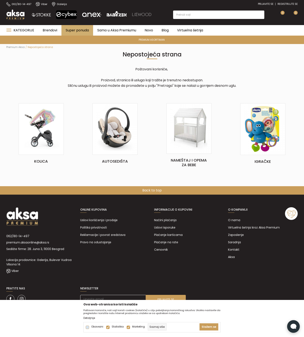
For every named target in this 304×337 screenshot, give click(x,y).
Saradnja (234, 242)
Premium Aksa (15, 47)
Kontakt (233, 249)
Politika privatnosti (93, 227)
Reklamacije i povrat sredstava (102, 235)
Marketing (138, 326)
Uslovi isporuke (164, 227)
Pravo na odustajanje (95, 242)
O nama (234, 220)
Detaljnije (89, 318)
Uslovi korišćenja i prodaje (99, 220)
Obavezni (97, 326)
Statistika (118, 326)
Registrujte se (288, 4)
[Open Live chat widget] (293, 326)
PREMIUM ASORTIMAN (152, 39)
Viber (15, 271)
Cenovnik (161, 249)
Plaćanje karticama (168, 235)
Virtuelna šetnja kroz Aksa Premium (254, 227)
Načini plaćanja (165, 220)
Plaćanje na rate (166, 242)
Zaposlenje (236, 235)
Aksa (231, 257)
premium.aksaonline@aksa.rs (27, 242)
